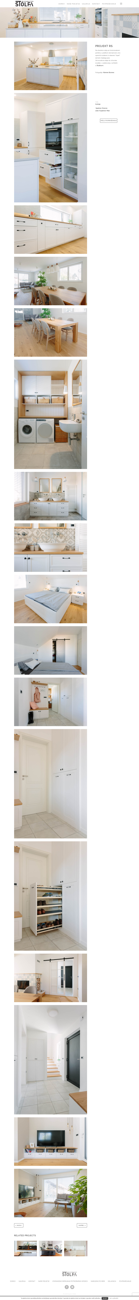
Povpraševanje (109, 4)
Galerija (86, 4)
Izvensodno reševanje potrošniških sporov (70, 1281)
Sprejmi (105, 1298)
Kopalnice (102, 111)
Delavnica (112, 1281)
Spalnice (98, 108)
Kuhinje (97, 104)
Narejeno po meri (98, 1281)
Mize (108, 111)
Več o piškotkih (113, 1298)
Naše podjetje (73, 4)
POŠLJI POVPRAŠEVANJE (109, 120)
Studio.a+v (100, 65)
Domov (62, 4)
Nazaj (18, 1225)
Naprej (82, 1225)
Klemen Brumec (108, 72)
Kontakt (96, 4)
